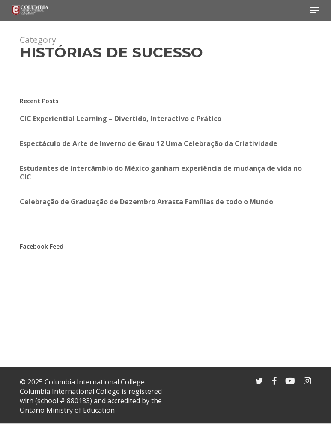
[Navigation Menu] (314, 10)
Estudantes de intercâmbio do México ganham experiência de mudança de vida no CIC (161, 172)
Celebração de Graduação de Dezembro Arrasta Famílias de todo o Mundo (146, 201)
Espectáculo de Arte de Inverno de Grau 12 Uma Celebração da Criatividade (148, 143)
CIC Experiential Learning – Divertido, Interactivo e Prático (120, 118)
